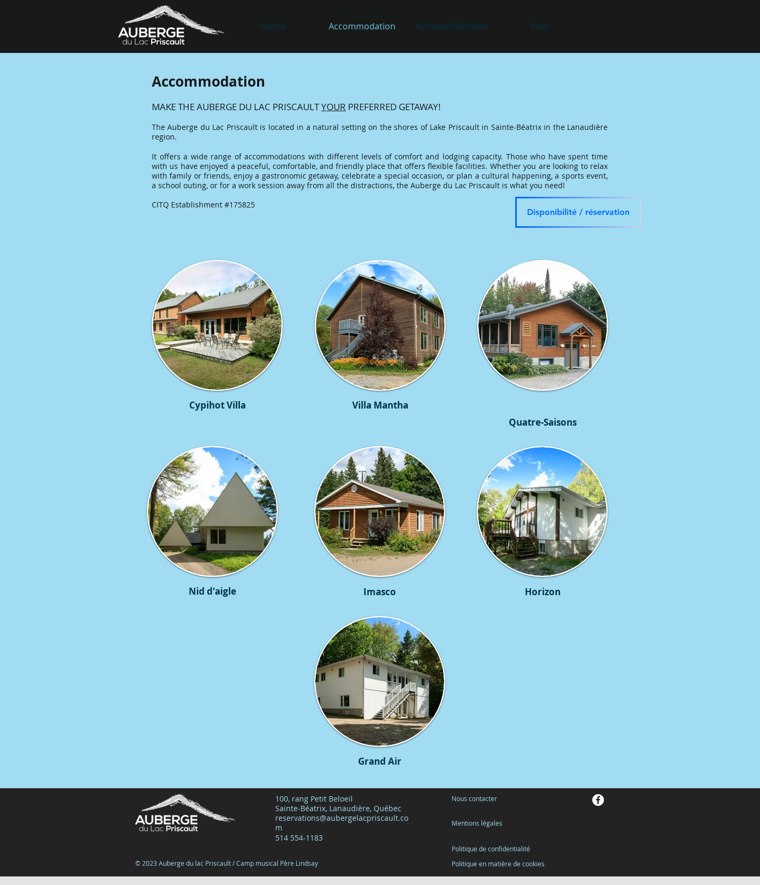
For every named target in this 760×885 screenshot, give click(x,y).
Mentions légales (477, 823)
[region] (218, 335)
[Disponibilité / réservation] (578, 212)
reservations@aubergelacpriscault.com (341, 823)
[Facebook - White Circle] (598, 800)
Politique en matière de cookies (499, 863)
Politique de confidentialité (491, 848)
